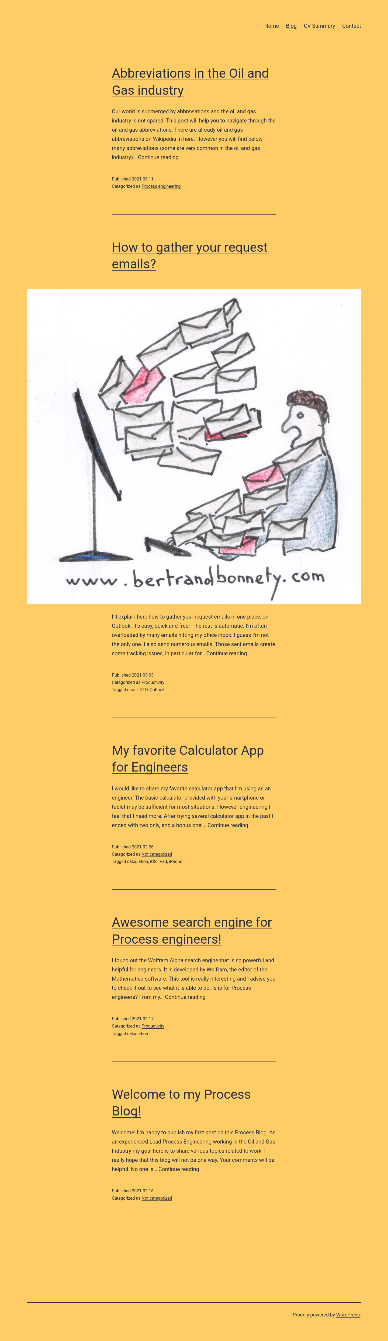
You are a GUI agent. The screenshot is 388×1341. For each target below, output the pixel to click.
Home (271, 26)
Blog (291, 26)
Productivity (152, 682)
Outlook (157, 689)
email (132, 689)
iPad (162, 861)
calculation (137, 861)
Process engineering (161, 186)
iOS (153, 861)
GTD (144, 689)
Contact (351, 26)
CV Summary (319, 26)
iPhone (175, 861)
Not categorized (156, 854)
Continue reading (158, 157)
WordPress (348, 1315)
